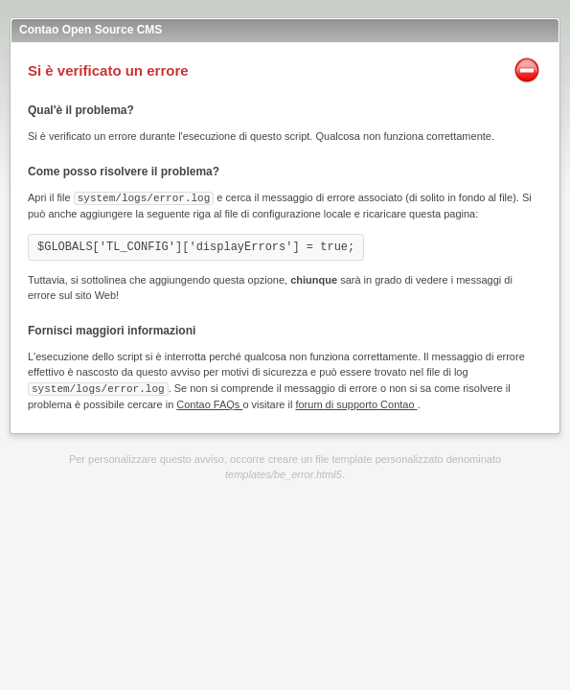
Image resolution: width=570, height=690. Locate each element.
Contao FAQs (209, 402)
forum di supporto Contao (356, 402)
